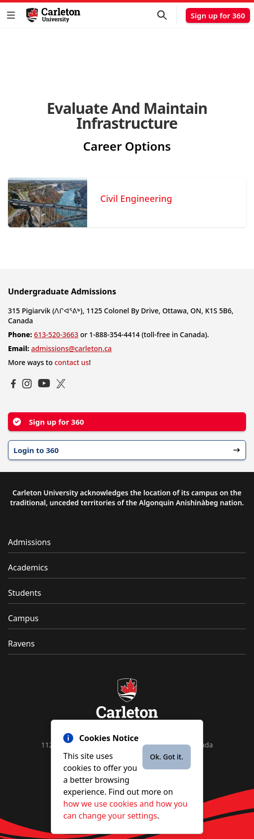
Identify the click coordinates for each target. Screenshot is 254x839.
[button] (13, 15)
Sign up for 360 (218, 15)
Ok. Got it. (166, 756)
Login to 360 (127, 450)
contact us (71, 362)
